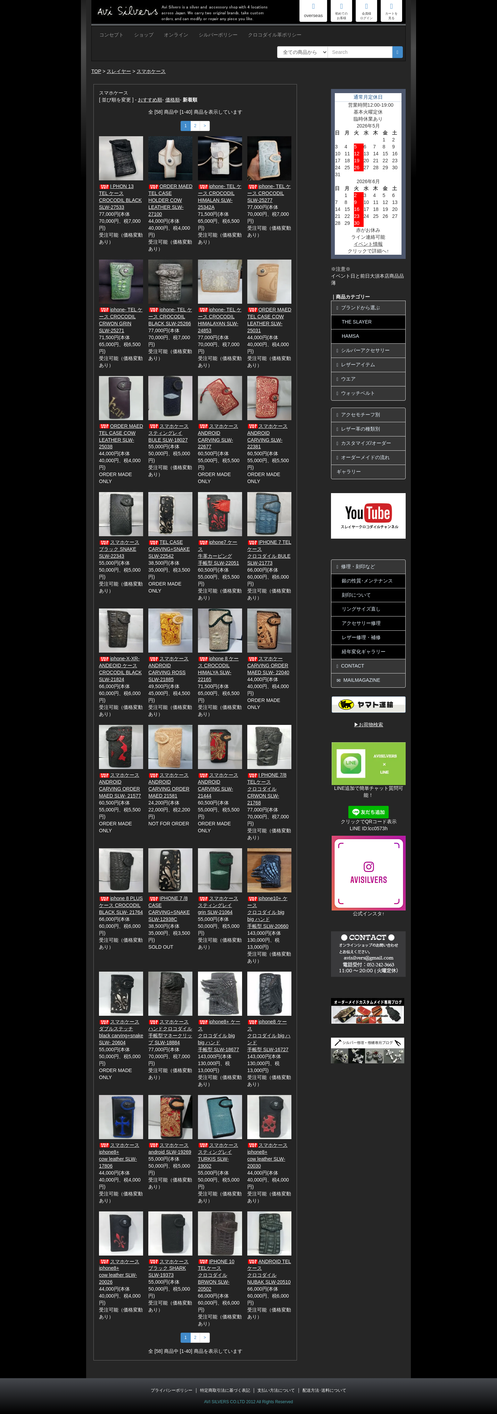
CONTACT (350, 666)
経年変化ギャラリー (364, 651)
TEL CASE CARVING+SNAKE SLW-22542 (169, 549)
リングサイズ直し (361, 609)
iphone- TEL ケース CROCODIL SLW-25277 (269, 193)
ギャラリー (349, 471)
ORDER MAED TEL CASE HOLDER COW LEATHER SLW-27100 (170, 200)
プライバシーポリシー (171, 1390)
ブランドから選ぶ (358, 308)
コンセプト (111, 35)
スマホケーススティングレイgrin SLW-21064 (218, 905)
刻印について (356, 595)
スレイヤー (119, 71)
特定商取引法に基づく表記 (225, 1390)
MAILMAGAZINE (358, 680)
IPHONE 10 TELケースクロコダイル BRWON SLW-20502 (216, 1275)
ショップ (144, 35)
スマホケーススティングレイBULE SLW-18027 (168, 433)
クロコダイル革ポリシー (274, 35)
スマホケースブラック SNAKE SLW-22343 (119, 549)
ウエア (346, 379)
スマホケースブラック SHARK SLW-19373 (168, 1268)
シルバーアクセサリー (363, 350)
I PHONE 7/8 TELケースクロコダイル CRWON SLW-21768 (267, 789)
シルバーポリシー (218, 35)
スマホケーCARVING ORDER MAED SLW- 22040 (268, 665)
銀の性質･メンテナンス (367, 580)
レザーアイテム (356, 365)
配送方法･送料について (324, 1390)
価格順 (172, 100)
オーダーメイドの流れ (363, 457)
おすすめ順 (150, 100)
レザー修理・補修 (361, 637)
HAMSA (350, 336)
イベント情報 (368, 244)
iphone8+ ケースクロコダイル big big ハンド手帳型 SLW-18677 (219, 1035)
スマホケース (151, 71)
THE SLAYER (357, 322)
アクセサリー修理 (361, 623)
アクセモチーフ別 (358, 415)
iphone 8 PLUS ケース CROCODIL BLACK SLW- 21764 (121, 905)
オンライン (176, 35)
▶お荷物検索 (368, 724)
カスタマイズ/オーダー (364, 443)
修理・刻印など (356, 567)
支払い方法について (276, 1390)
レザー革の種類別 (358, 429)
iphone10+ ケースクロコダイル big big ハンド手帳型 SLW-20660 (268, 912)
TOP (96, 71)
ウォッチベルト (356, 393)
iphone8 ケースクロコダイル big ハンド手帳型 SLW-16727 (268, 1035)
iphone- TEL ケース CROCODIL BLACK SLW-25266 (170, 316)
